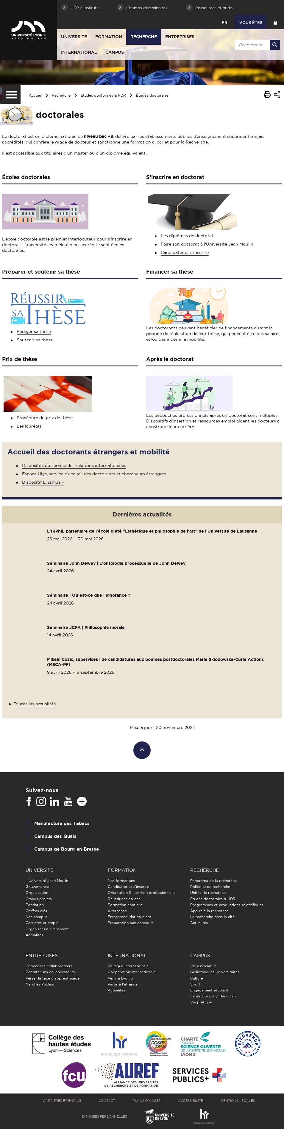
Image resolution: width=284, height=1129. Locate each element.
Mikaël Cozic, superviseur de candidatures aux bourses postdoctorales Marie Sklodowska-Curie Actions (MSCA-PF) (155, 662)
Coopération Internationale (131, 972)
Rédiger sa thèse (34, 331)
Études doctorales (152, 95)
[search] (256, 45)
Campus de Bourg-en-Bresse (66, 849)
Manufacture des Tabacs (62, 823)
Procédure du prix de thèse (45, 417)
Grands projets (39, 899)
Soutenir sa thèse (35, 339)
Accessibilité (190, 1100)
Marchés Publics (40, 984)
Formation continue (125, 905)
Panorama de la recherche (213, 881)
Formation (108, 36)
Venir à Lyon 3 (120, 978)
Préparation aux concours (131, 923)
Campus (114, 52)
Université (74, 36)
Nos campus (36, 917)
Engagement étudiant (209, 990)
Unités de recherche (208, 892)
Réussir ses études (124, 899)
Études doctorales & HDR (103, 95)
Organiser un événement (47, 929)
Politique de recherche (210, 887)
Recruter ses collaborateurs (50, 972)
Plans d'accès (146, 1100)
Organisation (37, 892)
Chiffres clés (36, 911)
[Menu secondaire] (11, 94)
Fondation (35, 905)
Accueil (35, 95)
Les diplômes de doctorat (187, 235)
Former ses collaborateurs (49, 966)
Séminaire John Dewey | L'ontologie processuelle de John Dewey (116, 563)
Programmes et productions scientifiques (226, 905)
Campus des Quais (55, 836)
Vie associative (203, 966)
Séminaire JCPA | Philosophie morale (86, 627)
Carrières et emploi (43, 923)
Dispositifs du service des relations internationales (74, 465)
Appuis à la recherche (209, 911)
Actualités (34, 935)
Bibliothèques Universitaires (214, 972)
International (79, 52)
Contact (107, 1100)
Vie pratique (201, 1002)
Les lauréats (29, 426)
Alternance (117, 911)
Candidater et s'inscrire (185, 252)
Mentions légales (237, 1100)
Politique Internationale (128, 966)
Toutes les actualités (35, 703)
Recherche (143, 36)
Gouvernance (37, 887)
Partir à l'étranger (123, 984)
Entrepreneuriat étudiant (129, 917)
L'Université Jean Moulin (47, 881)
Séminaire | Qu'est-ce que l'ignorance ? (88, 595)
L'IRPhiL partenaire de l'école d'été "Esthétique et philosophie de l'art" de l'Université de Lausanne (152, 531)
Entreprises (179, 36)
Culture (196, 978)
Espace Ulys (34, 473)
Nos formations (121, 881)
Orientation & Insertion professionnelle (141, 892)
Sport (195, 984)
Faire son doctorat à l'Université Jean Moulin (207, 244)
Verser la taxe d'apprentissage (52, 978)
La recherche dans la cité (212, 917)
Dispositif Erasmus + (43, 482)
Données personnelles (104, 1116)
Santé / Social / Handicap (213, 996)
